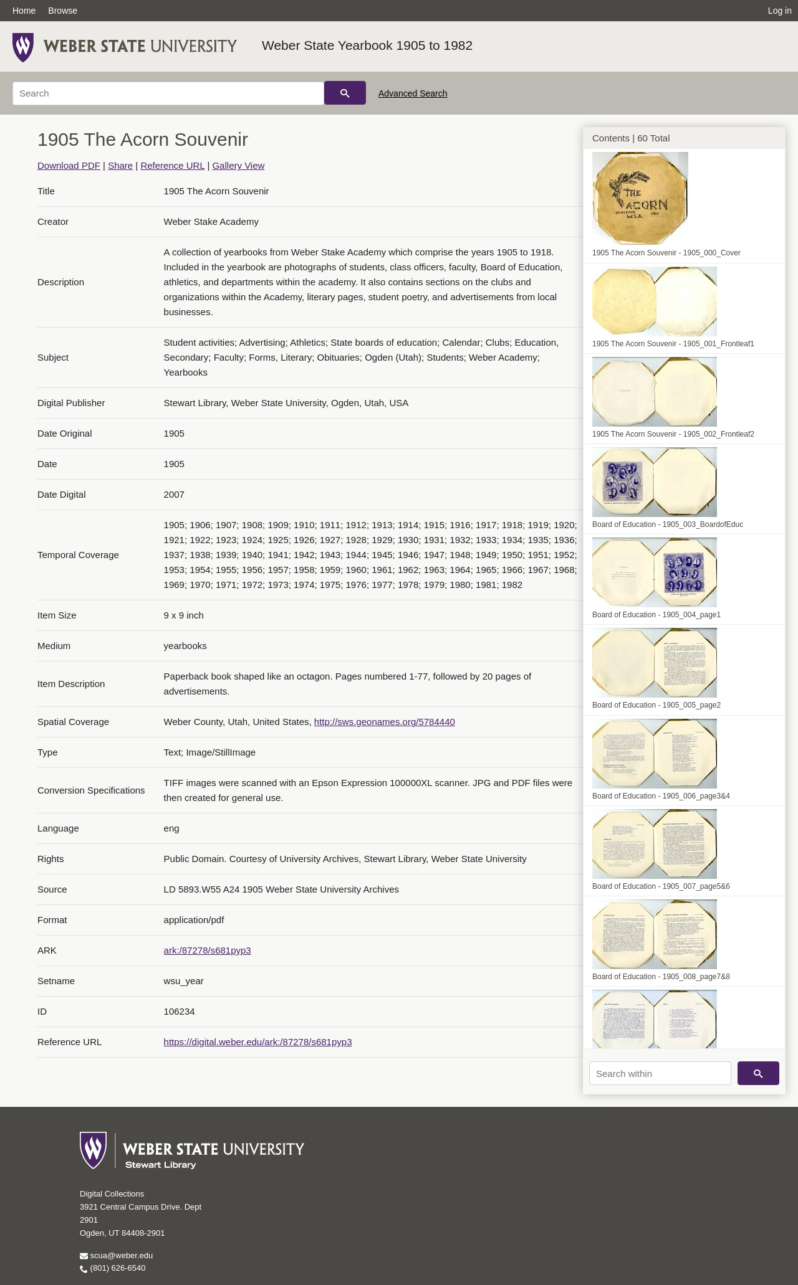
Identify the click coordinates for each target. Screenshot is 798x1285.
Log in (780, 11)
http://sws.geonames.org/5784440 (384, 721)
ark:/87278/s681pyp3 (207, 950)
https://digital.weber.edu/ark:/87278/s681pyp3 (258, 1041)
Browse (62, 11)
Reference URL (172, 165)
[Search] (168, 93)
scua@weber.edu (116, 1255)
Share (120, 165)
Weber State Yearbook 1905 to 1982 (367, 45)
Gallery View (238, 165)
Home (24, 11)
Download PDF (68, 165)
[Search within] (660, 1073)
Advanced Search (413, 93)
